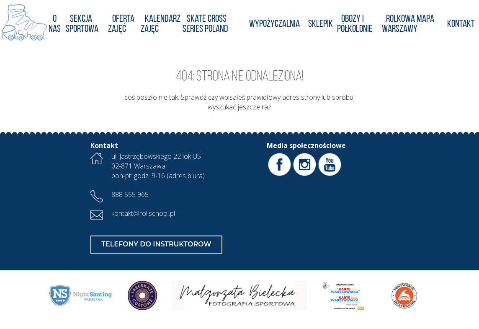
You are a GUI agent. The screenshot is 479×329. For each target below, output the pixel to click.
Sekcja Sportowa (82, 24)
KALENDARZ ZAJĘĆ (160, 24)
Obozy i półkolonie (355, 24)
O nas (55, 24)
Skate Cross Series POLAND (205, 24)
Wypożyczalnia (274, 24)
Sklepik (320, 24)
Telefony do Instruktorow (156, 244)
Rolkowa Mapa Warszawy (408, 24)
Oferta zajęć (121, 24)
